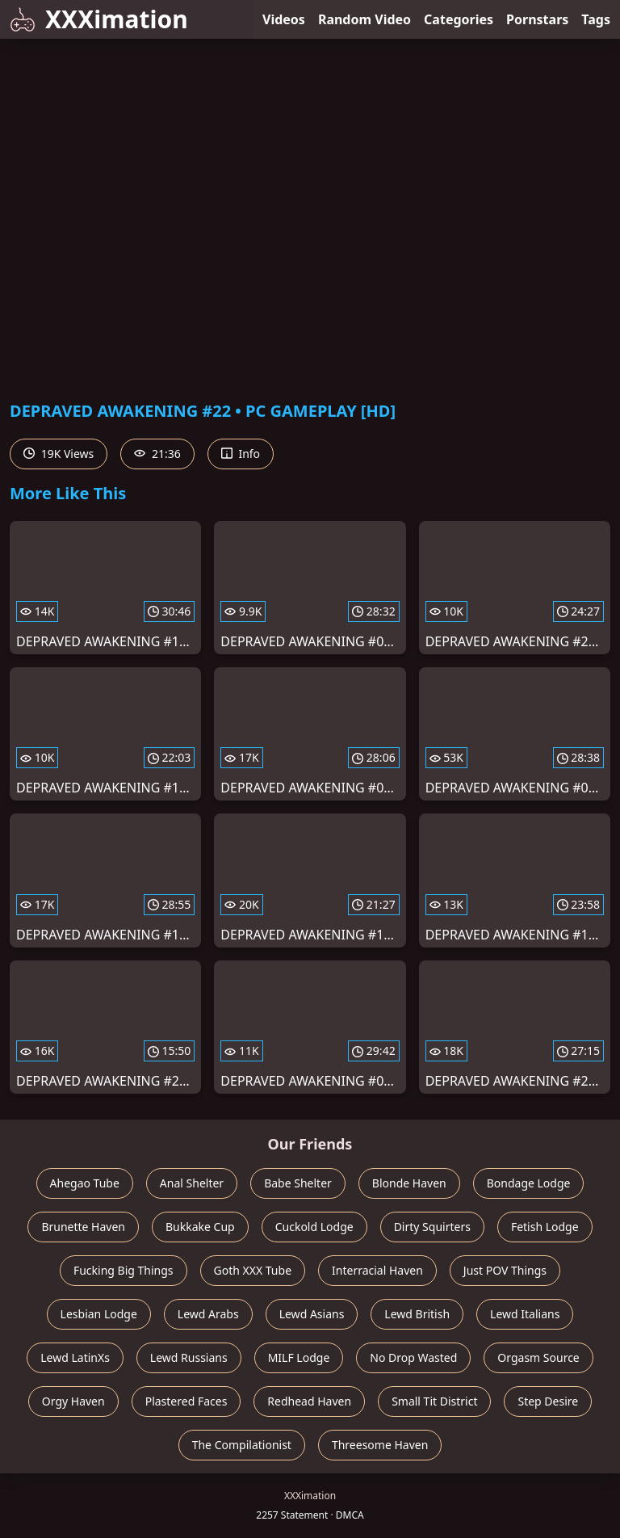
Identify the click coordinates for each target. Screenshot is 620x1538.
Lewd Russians (189, 1357)
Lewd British (417, 1314)
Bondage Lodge (529, 1183)
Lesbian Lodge (99, 1314)
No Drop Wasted (413, 1357)
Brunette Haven (83, 1226)
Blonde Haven (409, 1183)
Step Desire (547, 1401)
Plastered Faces (186, 1401)
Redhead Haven (309, 1401)
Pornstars (537, 19)
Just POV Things (505, 1270)
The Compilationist (241, 1444)
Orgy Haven (73, 1401)
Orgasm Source (538, 1357)
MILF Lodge (299, 1357)
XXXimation (99, 19)
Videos (283, 19)
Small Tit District (434, 1401)
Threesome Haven (380, 1444)
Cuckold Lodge (314, 1226)
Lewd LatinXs (75, 1357)
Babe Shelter (298, 1183)
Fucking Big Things (123, 1270)
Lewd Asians (312, 1314)
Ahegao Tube (84, 1183)
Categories (458, 19)
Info (240, 453)
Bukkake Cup (200, 1226)
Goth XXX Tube (253, 1270)
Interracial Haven (377, 1270)
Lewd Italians (524, 1314)
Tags (595, 19)
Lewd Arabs (208, 1314)
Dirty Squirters (432, 1226)
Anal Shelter (192, 1183)
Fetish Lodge (545, 1226)
